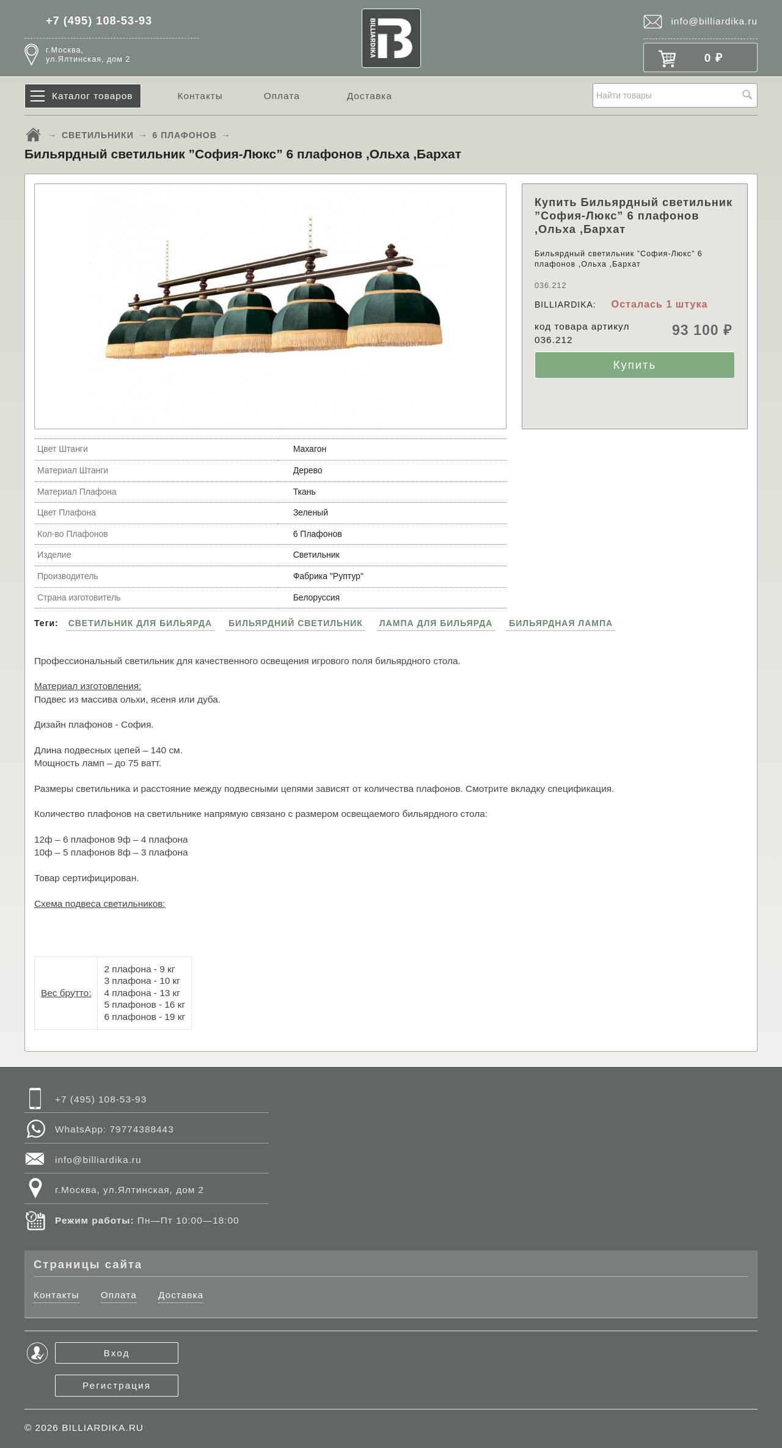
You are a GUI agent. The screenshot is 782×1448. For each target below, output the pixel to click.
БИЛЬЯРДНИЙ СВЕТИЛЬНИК (295, 623)
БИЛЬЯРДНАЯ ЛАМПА (561, 623)
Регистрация (116, 1385)
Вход (117, 1353)
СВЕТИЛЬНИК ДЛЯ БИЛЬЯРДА (140, 623)
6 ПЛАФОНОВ (185, 135)
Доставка (369, 95)
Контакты (199, 95)
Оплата (282, 95)
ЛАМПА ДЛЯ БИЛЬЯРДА (436, 623)
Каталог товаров (92, 95)
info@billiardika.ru (714, 21)
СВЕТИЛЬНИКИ (98, 135)
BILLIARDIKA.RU (103, 1427)
